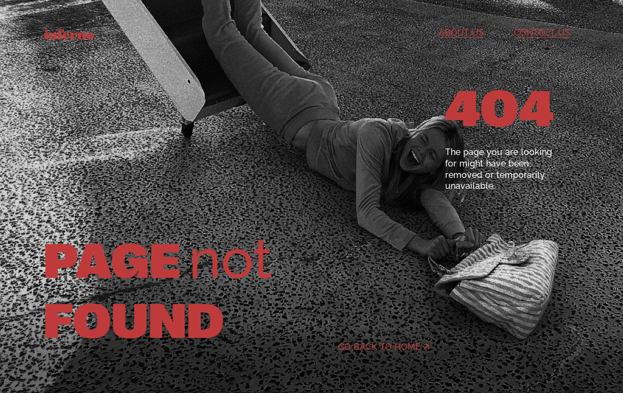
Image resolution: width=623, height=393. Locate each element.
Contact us (542, 32)
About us (461, 32)
